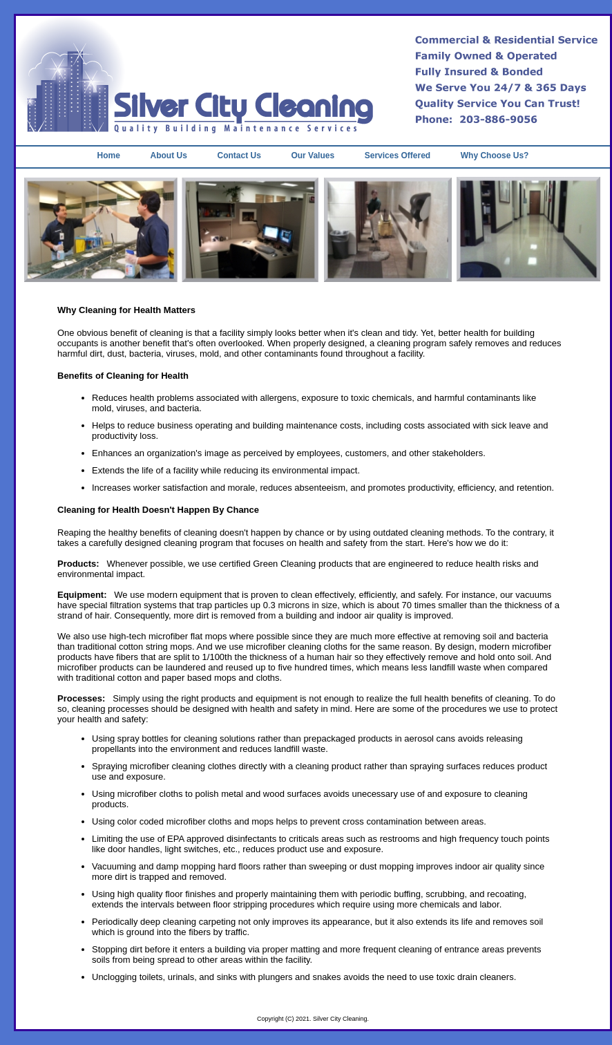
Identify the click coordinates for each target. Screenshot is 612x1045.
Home (108, 155)
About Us (169, 155)
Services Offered (397, 155)
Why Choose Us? (495, 155)
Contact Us (238, 155)
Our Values (312, 155)
